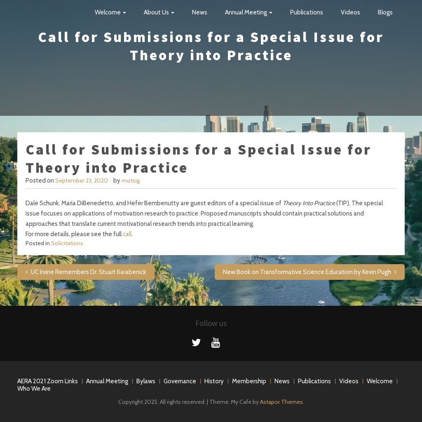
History (214, 381)
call (127, 234)
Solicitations (67, 243)
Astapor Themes (281, 402)
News (199, 12)
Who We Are (34, 388)
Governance (180, 381)
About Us (159, 12)
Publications (306, 12)
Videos (350, 12)
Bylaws (145, 381)
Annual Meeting (248, 12)
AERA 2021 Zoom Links (47, 381)
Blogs (385, 12)
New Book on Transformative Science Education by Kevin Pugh (307, 272)
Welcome (110, 12)
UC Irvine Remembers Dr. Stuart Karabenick (88, 272)
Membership (249, 381)
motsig (131, 180)
